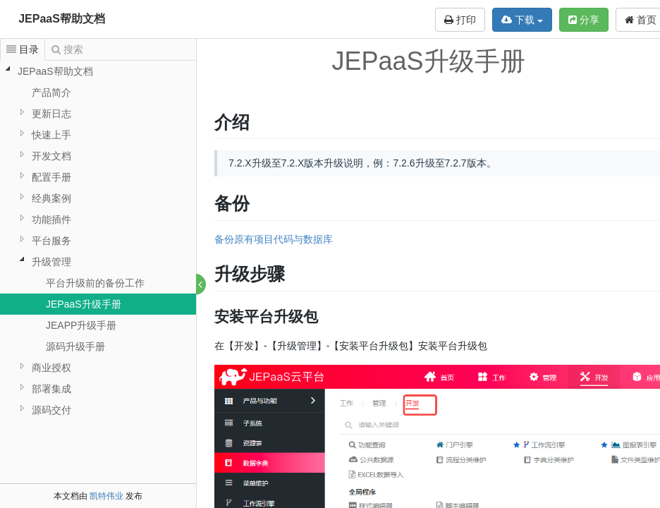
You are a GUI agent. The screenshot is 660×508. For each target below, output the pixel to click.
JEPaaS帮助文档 (61, 19)
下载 (522, 19)
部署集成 (51, 388)
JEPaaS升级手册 (83, 304)
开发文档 (51, 156)
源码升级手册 (75, 346)
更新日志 (51, 113)
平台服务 (51, 240)
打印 (460, 19)
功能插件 (51, 219)
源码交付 (51, 410)
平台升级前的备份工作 (95, 283)
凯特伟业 (106, 496)
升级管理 (51, 261)
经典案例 (51, 198)
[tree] (98, 241)
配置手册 (51, 177)
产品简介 (51, 92)
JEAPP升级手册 (81, 325)
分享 (583, 19)
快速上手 (51, 134)
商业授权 (51, 367)
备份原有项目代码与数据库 (274, 239)
